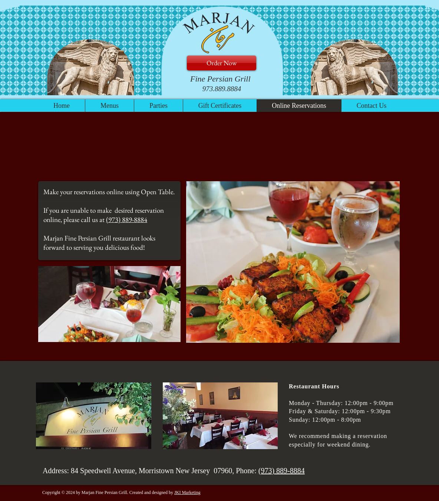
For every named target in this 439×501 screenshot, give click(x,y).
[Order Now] (221, 63)
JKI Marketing (187, 492)
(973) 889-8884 (126, 219)
